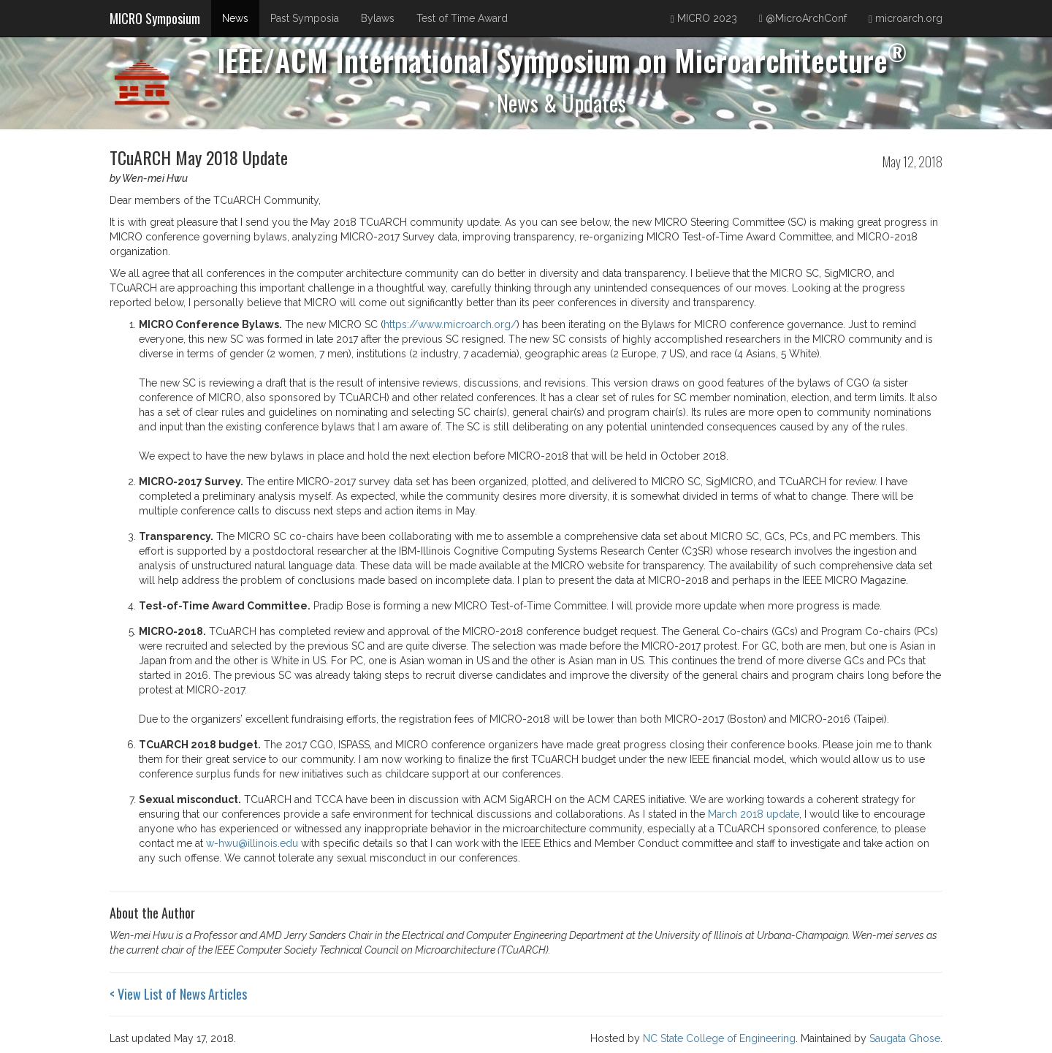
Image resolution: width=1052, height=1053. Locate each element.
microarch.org (905, 18)
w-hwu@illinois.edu (252, 843)
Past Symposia (304, 18)
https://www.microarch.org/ (450, 324)
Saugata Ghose (904, 1038)
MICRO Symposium (155, 18)
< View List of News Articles (178, 993)
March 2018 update (753, 814)
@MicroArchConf (803, 18)
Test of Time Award (462, 18)
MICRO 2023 (704, 18)
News (235, 18)
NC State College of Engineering (719, 1038)
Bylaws (377, 18)
